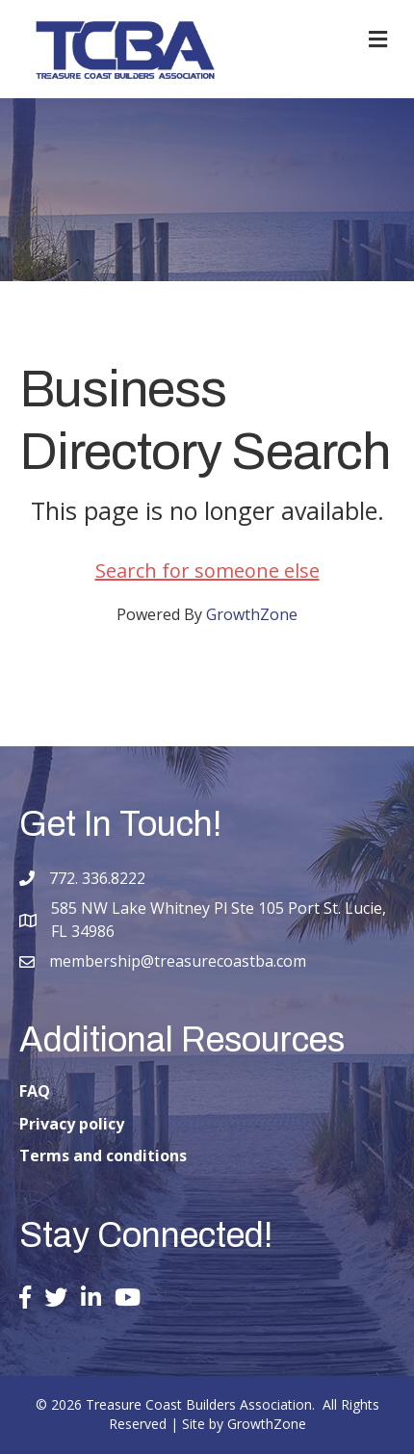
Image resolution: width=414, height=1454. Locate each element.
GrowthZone (252, 614)
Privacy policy (71, 1123)
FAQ (34, 1091)
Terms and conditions (103, 1155)
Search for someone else (207, 571)
